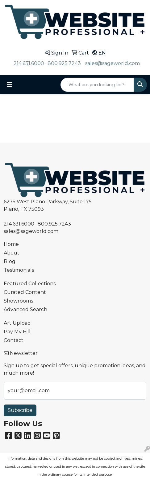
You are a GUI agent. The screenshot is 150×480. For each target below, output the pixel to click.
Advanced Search (25, 309)
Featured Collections (30, 284)
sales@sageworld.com (112, 63)
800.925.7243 (64, 63)
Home (11, 244)
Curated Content (25, 292)
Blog (9, 261)
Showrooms (18, 301)
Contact (13, 340)
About (11, 253)
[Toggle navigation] (9, 84)
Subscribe (20, 410)
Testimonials (19, 270)
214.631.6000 (29, 63)
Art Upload (17, 323)
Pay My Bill (17, 332)
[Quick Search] (97, 85)
